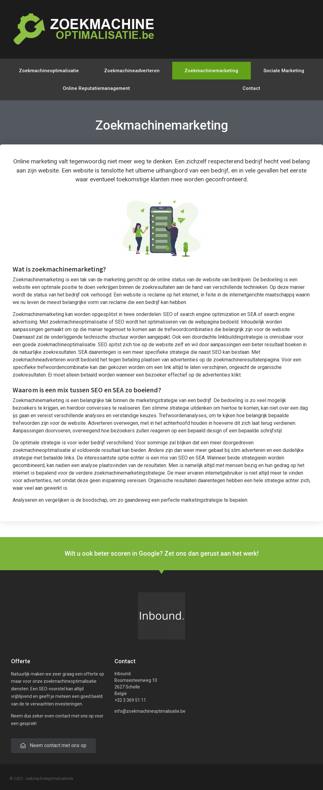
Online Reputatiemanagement (96, 88)
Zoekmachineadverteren (132, 70)
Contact (251, 88)
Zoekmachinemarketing (211, 70)
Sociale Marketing (283, 70)
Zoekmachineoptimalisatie (49, 70)
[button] (53, 745)
